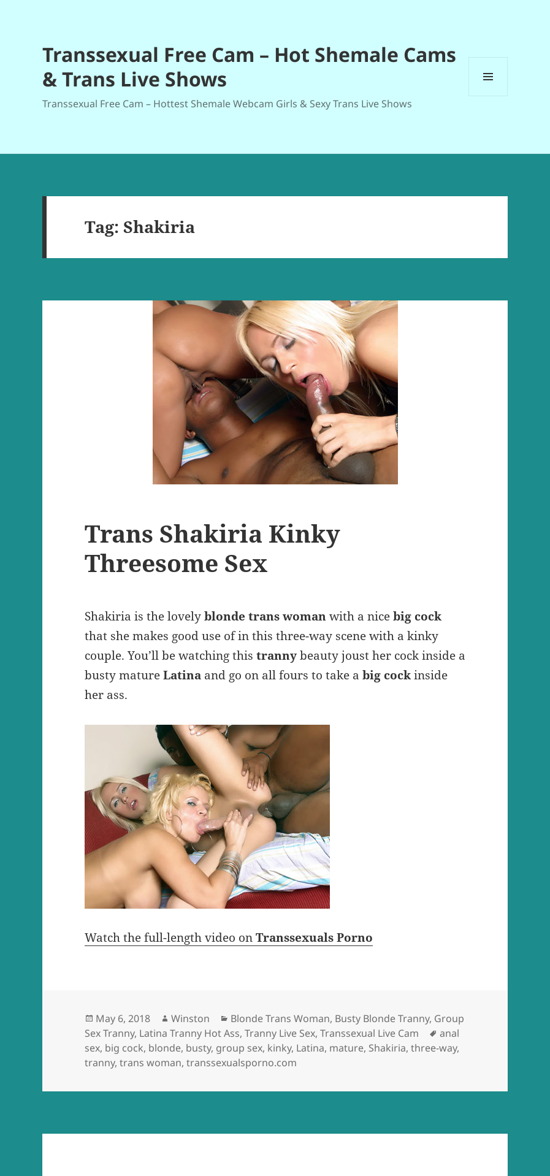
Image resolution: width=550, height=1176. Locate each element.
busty (198, 1048)
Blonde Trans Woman (280, 1018)
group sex (239, 1048)
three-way (434, 1048)
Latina (310, 1048)
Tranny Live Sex (280, 1033)
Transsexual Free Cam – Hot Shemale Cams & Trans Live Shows (249, 66)
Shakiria (387, 1048)
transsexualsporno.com (241, 1062)
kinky (279, 1048)
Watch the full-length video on (229, 937)
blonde (164, 1048)
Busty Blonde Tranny (382, 1018)
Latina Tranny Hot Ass (189, 1033)
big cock (124, 1048)
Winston (190, 1018)
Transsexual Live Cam (369, 1033)
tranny (100, 1062)
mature (346, 1048)
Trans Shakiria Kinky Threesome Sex (212, 548)
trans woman (150, 1062)
